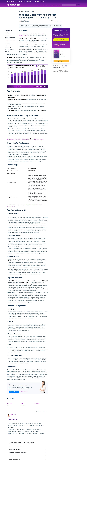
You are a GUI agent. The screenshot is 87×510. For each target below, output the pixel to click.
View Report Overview (61, 42)
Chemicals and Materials (29, 11)
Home (22, 11)
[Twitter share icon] (61, 21)
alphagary (9, 403)
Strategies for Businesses (10, 40)
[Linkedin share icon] (58, 21)
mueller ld (22, 405)
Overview (7, 33)
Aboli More (23, 20)
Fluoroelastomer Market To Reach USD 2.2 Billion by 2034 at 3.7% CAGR (24, 429)
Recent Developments (9, 49)
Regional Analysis (8, 47)
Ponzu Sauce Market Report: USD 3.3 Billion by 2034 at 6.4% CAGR (23, 431)
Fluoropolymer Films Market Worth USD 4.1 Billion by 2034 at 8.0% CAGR (24, 423)
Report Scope (7, 42)
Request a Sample (14, 391)
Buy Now (61, 61)
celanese (36, 403)
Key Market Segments (9, 45)
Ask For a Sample (61, 39)
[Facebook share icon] (55, 21)
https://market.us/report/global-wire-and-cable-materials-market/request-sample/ (25, 139)
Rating (61, 54)
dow (8, 405)
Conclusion (7, 51)
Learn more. (56, 26)
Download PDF (24, 391)
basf (21, 403)
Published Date (63, 51)
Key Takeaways (8, 35)
